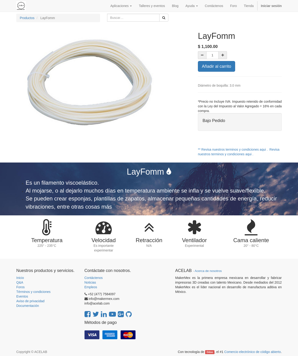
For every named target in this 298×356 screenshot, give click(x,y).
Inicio (20, 278)
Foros (20, 287)
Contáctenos (94, 278)
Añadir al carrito (216, 66)
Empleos (91, 287)
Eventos (22, 296)
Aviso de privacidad (30, 301)
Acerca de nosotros (208, 271)
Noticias (90, 282)
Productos (27, 18)
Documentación (27, 306)
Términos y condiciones (33, 292)
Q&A (19, 282)
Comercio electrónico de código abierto (252, 352)
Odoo (210, 352)
